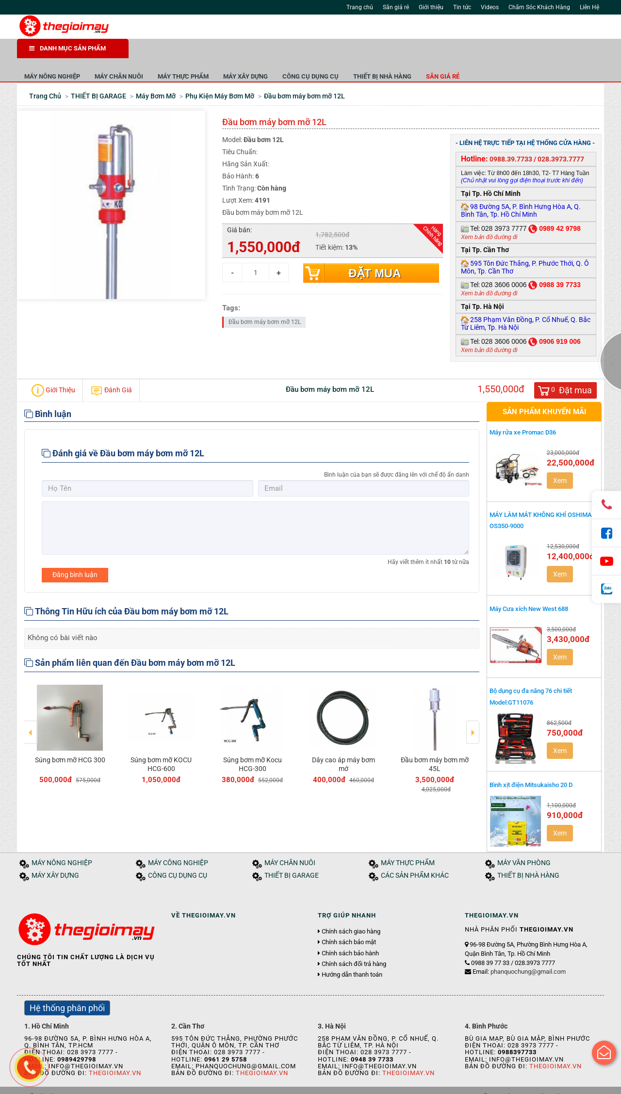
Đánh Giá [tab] (111, 367)
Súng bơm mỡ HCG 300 (70, 736)
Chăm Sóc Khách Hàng (539, 7)
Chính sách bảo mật (349, 919)
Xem (560, 457)
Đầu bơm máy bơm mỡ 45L (435, 741)
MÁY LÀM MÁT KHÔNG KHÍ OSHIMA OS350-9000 (541, 497)
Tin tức (462, 7)
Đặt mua (374, 250)
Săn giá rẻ (396, 7)
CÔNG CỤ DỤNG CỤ (422, 53)
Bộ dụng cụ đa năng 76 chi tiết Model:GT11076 (531, 673)
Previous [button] (30, 702)
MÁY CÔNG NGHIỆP (178, 839)
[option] (69, 709)
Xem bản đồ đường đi (489, 213)
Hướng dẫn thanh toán (352, 951)
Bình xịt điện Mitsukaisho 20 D (531, 761)
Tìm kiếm (428, 29)
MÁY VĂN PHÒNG (524, 839)
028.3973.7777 (561, 136)
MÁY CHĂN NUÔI (230, 53)
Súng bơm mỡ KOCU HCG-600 (161, 741)
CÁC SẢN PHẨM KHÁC (415, 852)
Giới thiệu (431, 7)
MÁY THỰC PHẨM (294, 53)
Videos (490, 7)
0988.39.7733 (511, 136)
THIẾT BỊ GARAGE (291, 852)
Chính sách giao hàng (351, 908)
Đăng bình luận (75, 551)
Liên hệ (159, 1083)
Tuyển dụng (126, 1083)
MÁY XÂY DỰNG (357, 53)
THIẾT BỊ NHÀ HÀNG (494, 53)
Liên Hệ (589, 7)
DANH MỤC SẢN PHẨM (67, 48)
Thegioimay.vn (115, 1049)
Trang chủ (359, 7)
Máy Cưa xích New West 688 (529, 585)
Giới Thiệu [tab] (53, 367)
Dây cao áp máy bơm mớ (343, 741)
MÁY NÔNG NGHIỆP (164, 53)
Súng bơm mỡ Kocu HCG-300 (252, 741)
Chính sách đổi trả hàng (354, 940)
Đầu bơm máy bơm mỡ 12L (265, 298)
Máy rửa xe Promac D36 (523, 409)
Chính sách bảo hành (350, 930)
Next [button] (472, 702)
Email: (519, 948)
